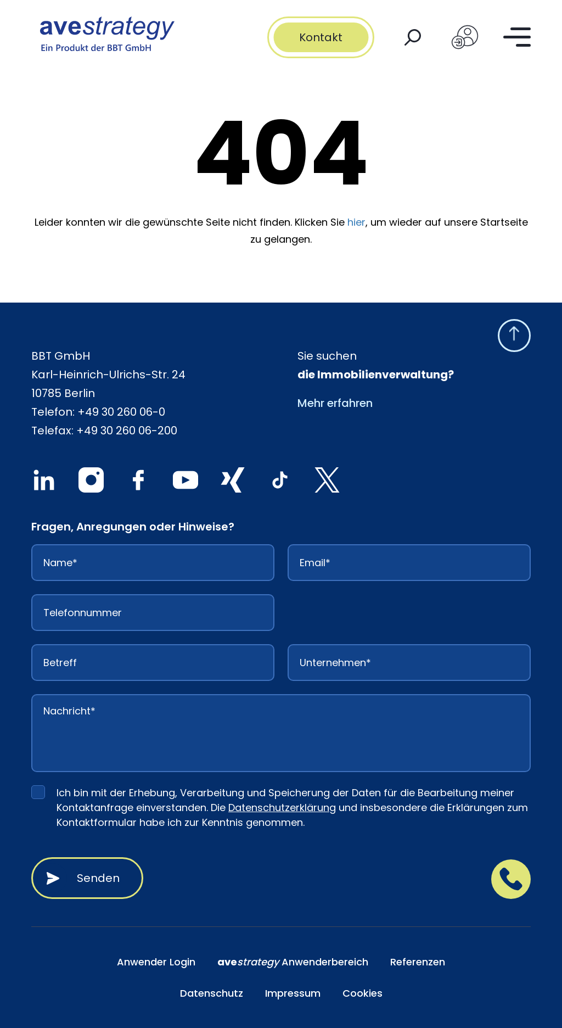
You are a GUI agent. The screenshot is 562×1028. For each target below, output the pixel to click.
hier (356, 222)
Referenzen (417, 962)
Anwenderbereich (292, 962)
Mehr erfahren (335, 403)
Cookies (362, 993)
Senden (98, 878)
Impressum (293, 993)
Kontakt (320, 37)
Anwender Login (156, 962)
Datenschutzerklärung (282, 807)
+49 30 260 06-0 (121, 412)
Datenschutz (211, 993)
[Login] (465, 37)
